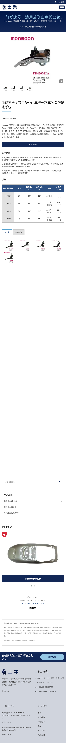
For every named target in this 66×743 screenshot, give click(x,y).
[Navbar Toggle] (62, 7)
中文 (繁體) (60, 2)
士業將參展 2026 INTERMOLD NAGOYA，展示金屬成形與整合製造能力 (16, 715)
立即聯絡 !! (52, 657)
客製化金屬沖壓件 (11, 501)
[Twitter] (5, 691)
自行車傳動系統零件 (39, 27)
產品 (39, 726)
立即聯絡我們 (31, 640)
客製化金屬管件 (10, 507)
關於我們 (41, 717)
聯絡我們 (41, 735)
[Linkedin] (8, 691)
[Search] (28, 482)
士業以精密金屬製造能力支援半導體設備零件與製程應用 (16, 729)
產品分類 (28, 27)
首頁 (21, 27)
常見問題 (41, 730)
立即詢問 (33, 144)
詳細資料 (33, 608)
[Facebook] (2, 691)
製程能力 (41, 722)
